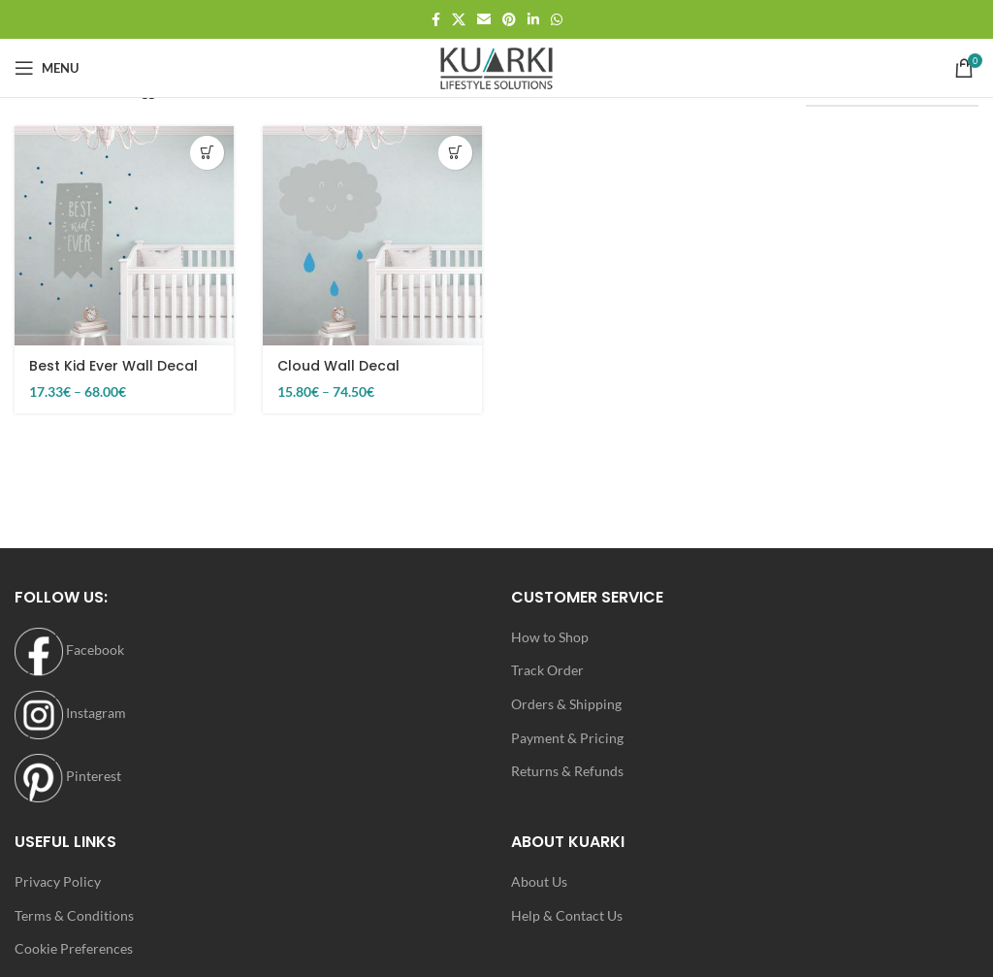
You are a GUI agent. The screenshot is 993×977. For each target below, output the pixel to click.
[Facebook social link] (436, 20)
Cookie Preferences (74, 948)
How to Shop (550, 637)
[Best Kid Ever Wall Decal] (124, 235)
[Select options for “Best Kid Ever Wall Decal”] (207, 153)
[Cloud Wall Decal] (372, 235)
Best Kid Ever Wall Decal (113, 365)
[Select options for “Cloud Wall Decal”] (455, 153)
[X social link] (458, 20)
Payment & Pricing (567, 738)
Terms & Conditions (74, 915)
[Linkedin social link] (533, 20)
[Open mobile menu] (46, 68)
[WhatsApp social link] (556, 20)
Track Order (547, 670)
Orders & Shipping (566, 704)
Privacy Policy (58, 881)
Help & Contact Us (567, 915)
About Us (539, 881)
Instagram (70, 712)
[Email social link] (483, 20)
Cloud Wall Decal (338, 365)
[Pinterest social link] (509, 20)
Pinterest (68, 775)
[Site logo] (496, 66)
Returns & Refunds (567, 771)
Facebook (69, 649)
